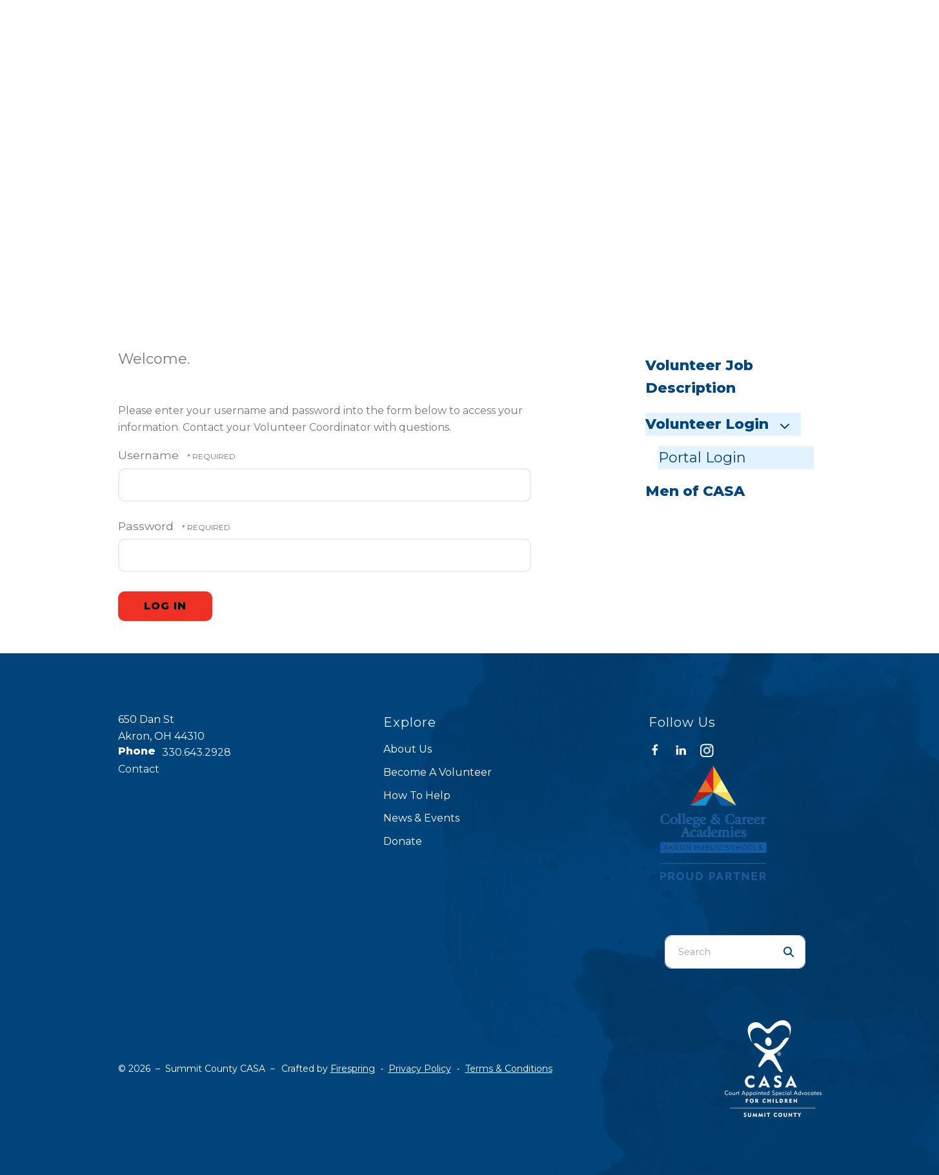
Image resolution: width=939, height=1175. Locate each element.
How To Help (416, 795)
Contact (138, 769)
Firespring (352, 1068)
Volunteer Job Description (699, 377)
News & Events (421, 818)
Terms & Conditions (508, 1068)
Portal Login (702, 457)
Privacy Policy (420, 1068)
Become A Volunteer (437, 772)
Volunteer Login (723, 424)
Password (146, 526)
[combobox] (718, 952)
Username (148, 455)
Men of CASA (695, 491)
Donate (402, 841)
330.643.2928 (196, 752)
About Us (407, 749)
